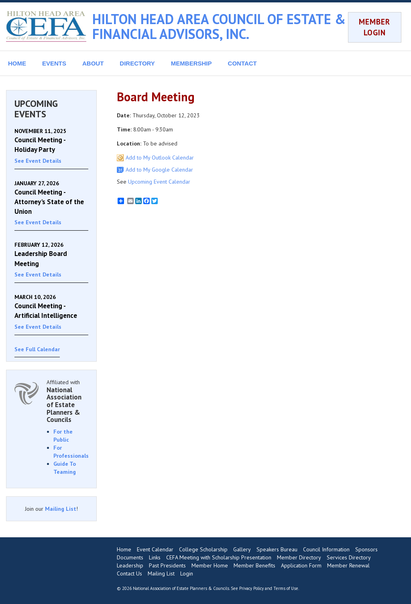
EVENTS (54, 63)
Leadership (130, 565)
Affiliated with (67, 401)
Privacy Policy (251, 588)
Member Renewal (348, 565)
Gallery (242, 549)
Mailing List (60, 508)
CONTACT (242, 63)
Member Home (209, 565)
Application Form (301, 565)
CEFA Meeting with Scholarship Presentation (218, 557)
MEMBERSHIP (191, 63)
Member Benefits (254, 565)
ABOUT (93, 63)
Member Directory (299, 557)
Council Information (326, 549)
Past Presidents (167, 565)
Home (124, 549)
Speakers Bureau (276, 549)
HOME (17, 63)
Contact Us (129, 573)
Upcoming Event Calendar (159, 181)
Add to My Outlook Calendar (160, 157)
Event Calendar (155, 549)
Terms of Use (285, 588)
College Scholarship (203, 549)
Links (155, 557)
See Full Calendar (37, 349)
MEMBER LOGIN (374, 27)
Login (186, 573)
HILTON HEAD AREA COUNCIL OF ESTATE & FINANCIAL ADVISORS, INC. (219, 26)
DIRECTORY (137, 63)
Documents (130, 557)
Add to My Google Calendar (159, 169)
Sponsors (366, 549)
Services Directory (349, 557)
